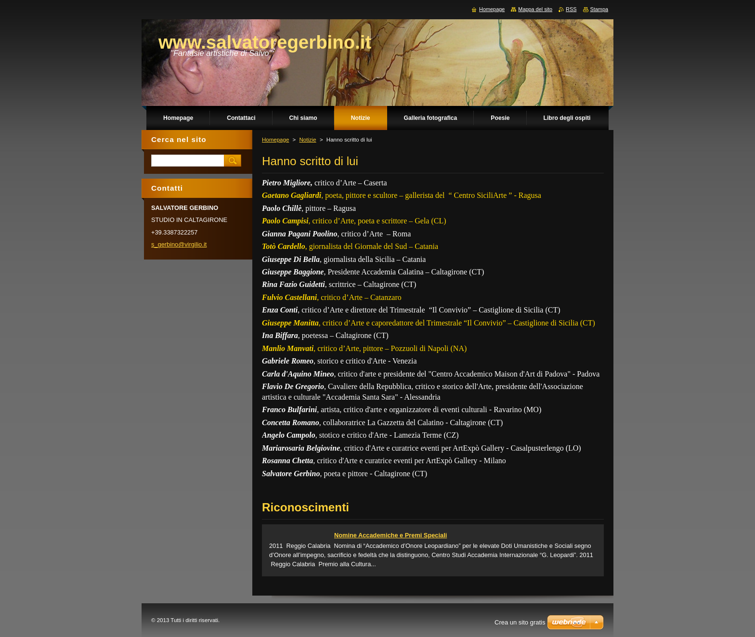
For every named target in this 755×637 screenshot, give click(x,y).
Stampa (599, 9)
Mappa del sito (535, 9)
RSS (571, 9)
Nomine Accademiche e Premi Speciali (390, 535)
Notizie (307, 140)
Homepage (275, 140)
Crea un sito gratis (520, 622)
